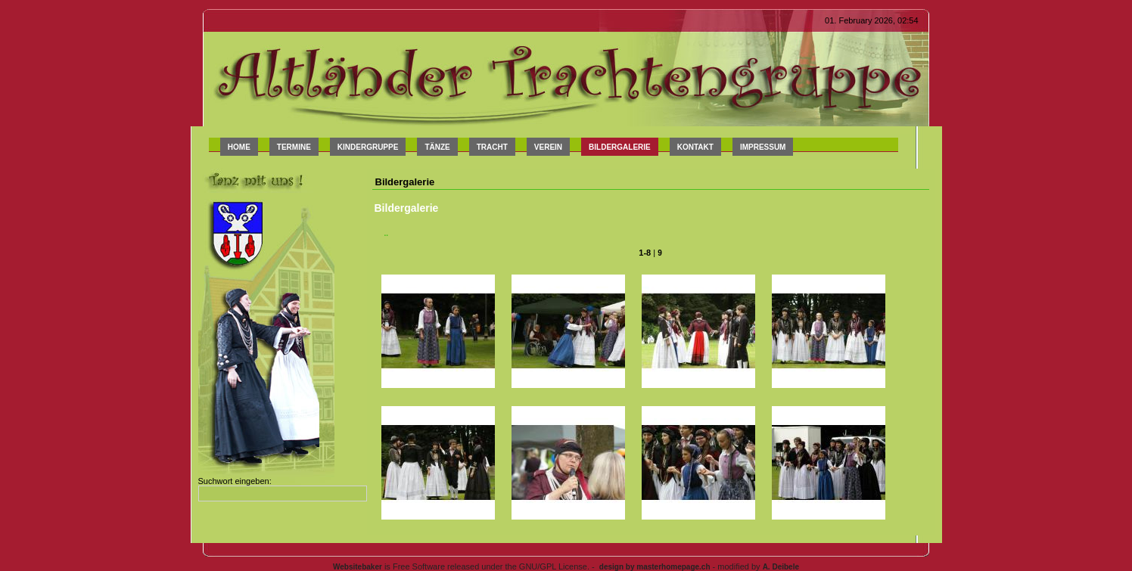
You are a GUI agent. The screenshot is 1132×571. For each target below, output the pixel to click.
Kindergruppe (368, 147)
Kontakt (695, 147)
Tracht (492, 147)
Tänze (436, 147)
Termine (294, 147)
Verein (548, 147)
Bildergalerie (620, 147)
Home (239, 147)
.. (386, 233)
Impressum (763, 147)
